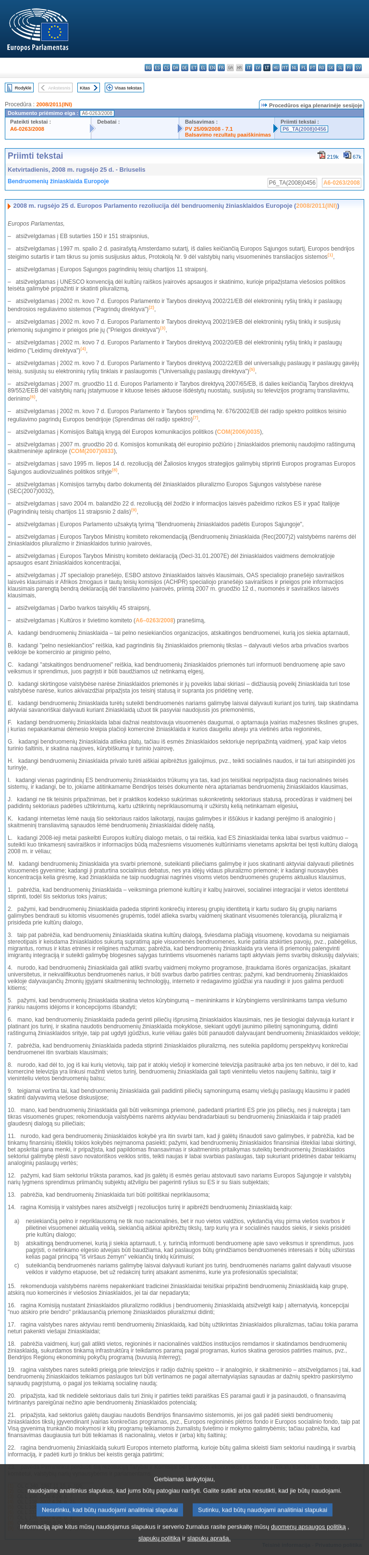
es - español (157, 67)
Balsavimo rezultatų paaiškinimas (228, 135)
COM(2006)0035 (238, 432)
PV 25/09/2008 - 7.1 (209, 129)
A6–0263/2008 (154, 620)
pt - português (312, 67)
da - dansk (175, 67)
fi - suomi (349, 67)
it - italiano (248, 67)
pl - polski (303, 67)
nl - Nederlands (294, 67)
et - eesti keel (193, 67)
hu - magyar (276, 67)
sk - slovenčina (330, 67)
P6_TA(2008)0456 (304, 129)
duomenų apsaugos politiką (308, 1538)
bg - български (148, 67)
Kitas (85, 87)
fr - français (221, 67)
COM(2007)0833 (92, 451)
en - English (212, 67)
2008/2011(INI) (54, 104)
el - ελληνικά (203, 67)
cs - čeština (166, 67)
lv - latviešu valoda (257, 67)
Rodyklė (23, 87)
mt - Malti (285, 67)
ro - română (321, 67)
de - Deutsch (184, 67)
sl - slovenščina (340, 67)
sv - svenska (358, 67)
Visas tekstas (128, 87)
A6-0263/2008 (27, 129)
